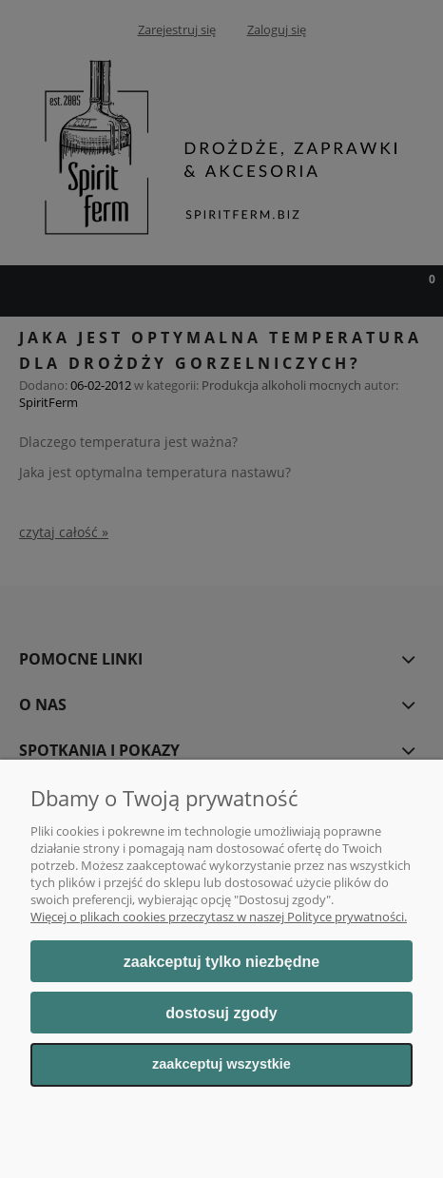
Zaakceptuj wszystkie (221, 1064)
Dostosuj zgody (221, 1013)
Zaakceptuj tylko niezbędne (221, 962)
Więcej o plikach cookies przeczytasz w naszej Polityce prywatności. (218, 916)
